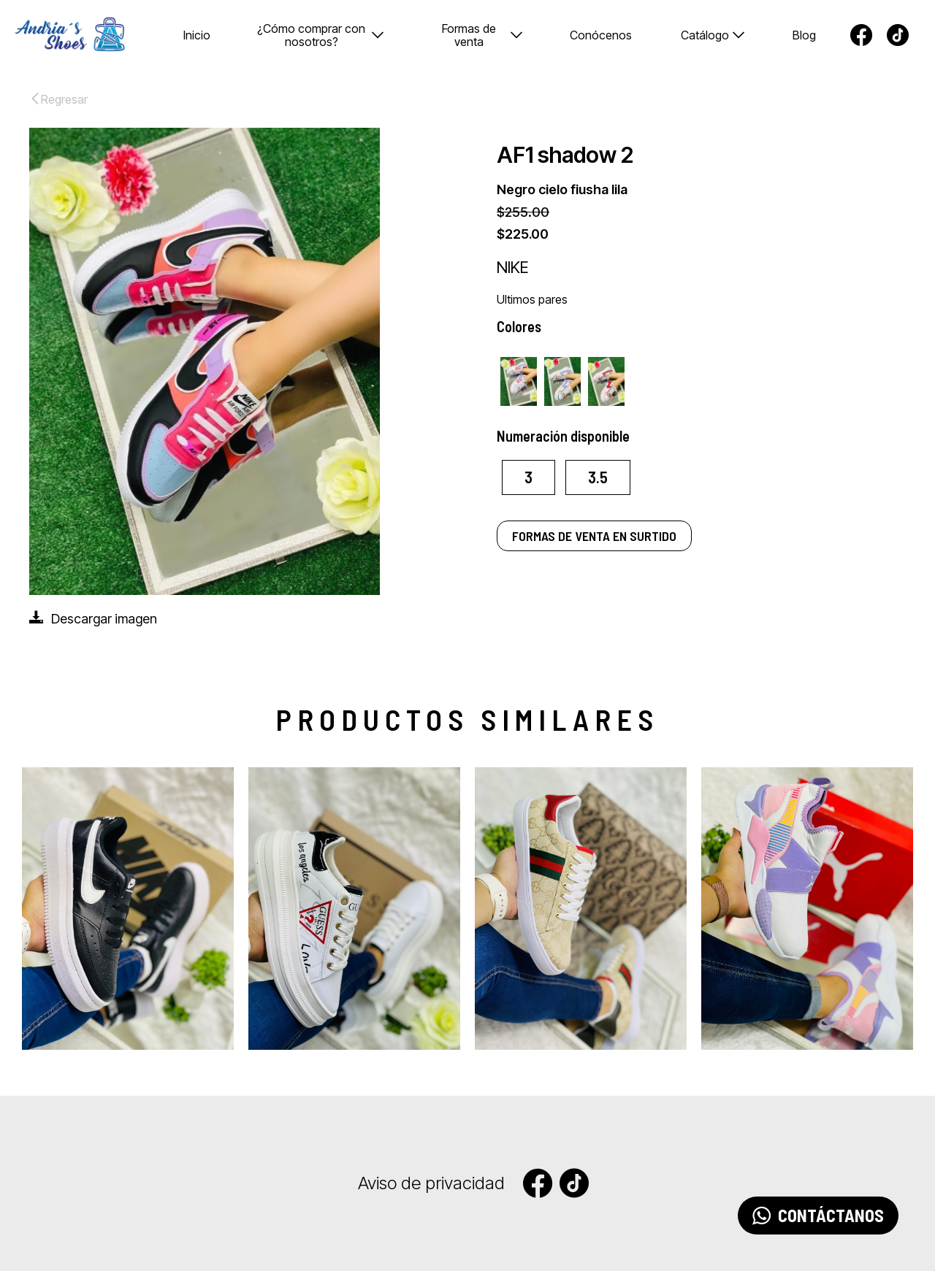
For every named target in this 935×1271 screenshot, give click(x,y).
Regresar (58, 99)
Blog (804, 35)
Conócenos (601, 35)
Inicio (196, 35)
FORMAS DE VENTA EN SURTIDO (594, 536)
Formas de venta (482, 35)
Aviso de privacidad (431, 1183)
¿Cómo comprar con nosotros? (320, 35)
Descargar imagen (93, 618)
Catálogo (712, 35)
